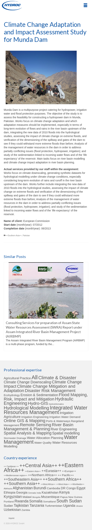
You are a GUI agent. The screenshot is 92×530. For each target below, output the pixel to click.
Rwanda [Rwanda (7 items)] (22, 501)
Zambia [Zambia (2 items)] (26, 510)
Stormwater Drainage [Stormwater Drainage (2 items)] (15, 438)
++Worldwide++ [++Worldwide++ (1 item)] (77, 484)
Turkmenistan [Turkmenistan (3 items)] (53, 505)
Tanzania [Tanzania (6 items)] (37, 505)
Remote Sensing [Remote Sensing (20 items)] (35, 424)
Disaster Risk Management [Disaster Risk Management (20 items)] (50, 390)
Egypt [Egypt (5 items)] (80, 488)
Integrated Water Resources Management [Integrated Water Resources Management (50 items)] (45, 410)
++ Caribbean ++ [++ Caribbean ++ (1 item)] (11, 466)
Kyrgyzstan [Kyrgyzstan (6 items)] (13, 497)
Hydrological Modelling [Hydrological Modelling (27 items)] (26, 407)
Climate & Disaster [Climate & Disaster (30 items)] (57, 377)
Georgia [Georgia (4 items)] (21, 492)
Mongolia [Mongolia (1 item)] (36, 497)
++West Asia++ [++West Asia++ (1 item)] (63, 484)
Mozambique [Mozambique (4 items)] (50, 497)
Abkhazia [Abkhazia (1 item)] (8, 488)
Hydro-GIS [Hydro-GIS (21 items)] (38, 403)
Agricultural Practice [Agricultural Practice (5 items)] (17, 378)
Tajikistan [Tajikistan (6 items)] (21, 505)
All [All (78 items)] (34, 377)
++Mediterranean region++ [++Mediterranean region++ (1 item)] (15, 475)
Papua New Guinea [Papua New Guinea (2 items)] (71, 497)
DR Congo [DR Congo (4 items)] (68, 488)
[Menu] (85, 5)
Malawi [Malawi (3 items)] (27, 496)
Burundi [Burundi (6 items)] (39, 488)
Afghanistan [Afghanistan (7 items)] (23, 488)
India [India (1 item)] (39, 493)
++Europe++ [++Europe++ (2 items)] (69, 471)
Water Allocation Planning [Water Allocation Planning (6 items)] (45, 438)
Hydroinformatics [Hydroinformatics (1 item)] (56, 404)
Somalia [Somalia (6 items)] (35, 501)
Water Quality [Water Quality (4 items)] (43, 442)
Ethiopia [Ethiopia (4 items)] (9, 492)
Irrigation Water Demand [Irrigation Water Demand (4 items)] (64, 416)
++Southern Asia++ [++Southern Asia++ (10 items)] (22, 483)
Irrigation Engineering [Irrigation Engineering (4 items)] (35, 416)
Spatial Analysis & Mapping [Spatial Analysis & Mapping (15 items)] (27, 433)
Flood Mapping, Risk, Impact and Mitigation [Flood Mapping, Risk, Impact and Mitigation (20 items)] (46, 396)
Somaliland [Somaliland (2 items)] (49, 501)
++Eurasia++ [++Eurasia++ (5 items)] (51, 471)
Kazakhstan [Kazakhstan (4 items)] (50, 492)
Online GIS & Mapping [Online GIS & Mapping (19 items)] (24, 420)
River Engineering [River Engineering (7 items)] (64, 429)
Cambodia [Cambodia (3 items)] (53, 488)
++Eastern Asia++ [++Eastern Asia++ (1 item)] (33, 471)
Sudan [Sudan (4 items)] (8, 505)
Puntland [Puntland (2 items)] (9, 501)
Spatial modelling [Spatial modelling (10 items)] (66, 433)
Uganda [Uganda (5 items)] (69, 505)
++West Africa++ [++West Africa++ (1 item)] (48, 484)
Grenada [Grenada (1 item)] (32, 493)
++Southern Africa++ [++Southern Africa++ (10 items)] (62, 479)
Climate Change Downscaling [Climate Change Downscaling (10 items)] (27, 382)
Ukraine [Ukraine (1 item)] (79, 506)
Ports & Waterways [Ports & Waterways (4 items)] (58, 421)
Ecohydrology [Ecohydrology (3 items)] (12, 395)
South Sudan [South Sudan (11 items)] (69, 500)
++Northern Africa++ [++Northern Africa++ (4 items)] (42, 475)
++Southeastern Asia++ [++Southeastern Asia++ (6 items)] (23, 479)
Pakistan (26, 235)
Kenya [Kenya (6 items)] (64, 492)
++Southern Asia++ (14, 235)
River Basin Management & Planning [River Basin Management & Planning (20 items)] (38, 426)
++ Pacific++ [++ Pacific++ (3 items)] (66, 475)
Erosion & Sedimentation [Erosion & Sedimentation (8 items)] (39, 395)
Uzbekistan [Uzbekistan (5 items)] (12, 510)
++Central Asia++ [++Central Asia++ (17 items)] (38, 465)
